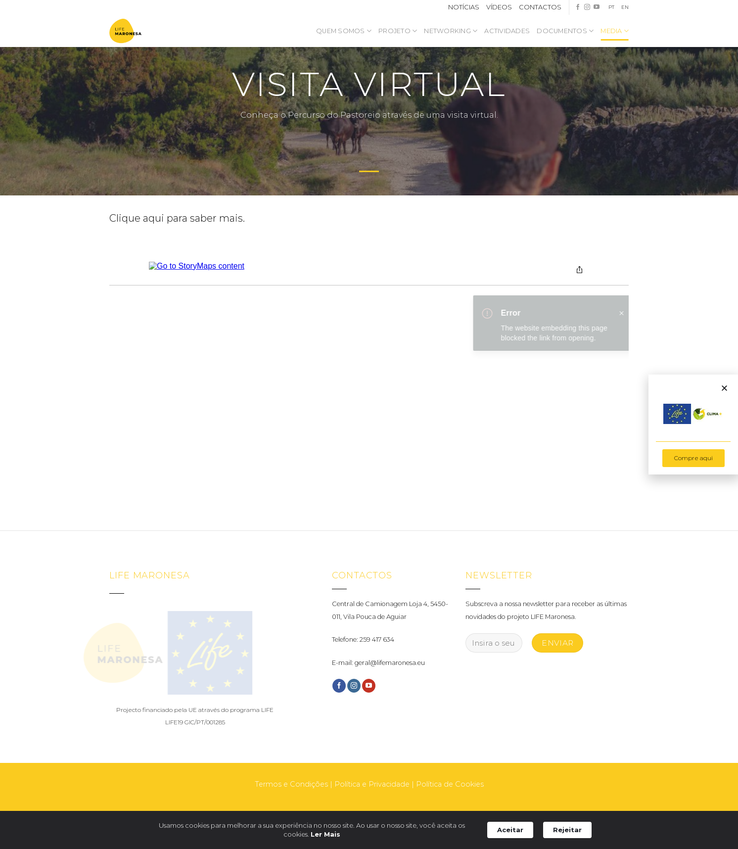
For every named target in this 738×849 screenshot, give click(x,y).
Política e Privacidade (372, 784)
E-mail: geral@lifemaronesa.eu (378, 662)
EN (625, 7)
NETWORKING (450, 31)
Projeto (397, 31)
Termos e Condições (291, 784)
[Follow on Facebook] (578, 7)
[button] (724, 388)
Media (614, 31)
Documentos (565, 31)
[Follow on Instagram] (587, 7)
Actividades (507, 31)
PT (611, 7)
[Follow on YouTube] (597, 7)
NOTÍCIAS (463, 7)
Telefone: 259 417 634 (363, 639)
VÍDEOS (499, 7)
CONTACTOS (540, 7)
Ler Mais (325, 834)
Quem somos (343, 31)
